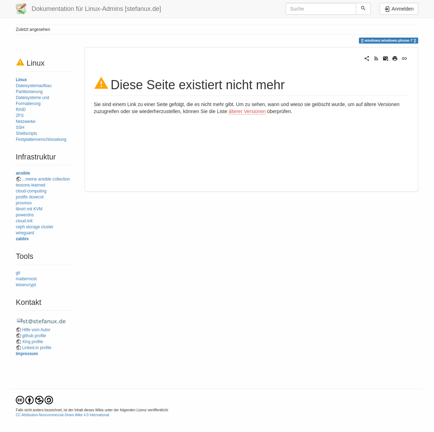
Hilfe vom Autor (36, 329)
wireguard (25, 232)
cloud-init (24, 220)
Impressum (27, 353)
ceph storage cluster (34, 226)
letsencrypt (26, 284)
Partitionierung (29, 91)
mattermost (26, 278)
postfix (22, 197)
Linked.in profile (36, 347)
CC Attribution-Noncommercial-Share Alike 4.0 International (62, 415)
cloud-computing (31, 191)
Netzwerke (25, 121)
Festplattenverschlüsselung (41, 139)
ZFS (20, 115)
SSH (20, 127)
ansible (23, 173)
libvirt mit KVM (29, 209)
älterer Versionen (247, 111)
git (18, 272)
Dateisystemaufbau (34, 85)
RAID (21, 109)
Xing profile (32, 341)
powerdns (25, 214)
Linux (21, 79)
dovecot (36, 197)
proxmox (24, 203)
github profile (34, 335)
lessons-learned (30, 185)
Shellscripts (26, 133)
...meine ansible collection (46, 179)
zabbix (22, 238)
